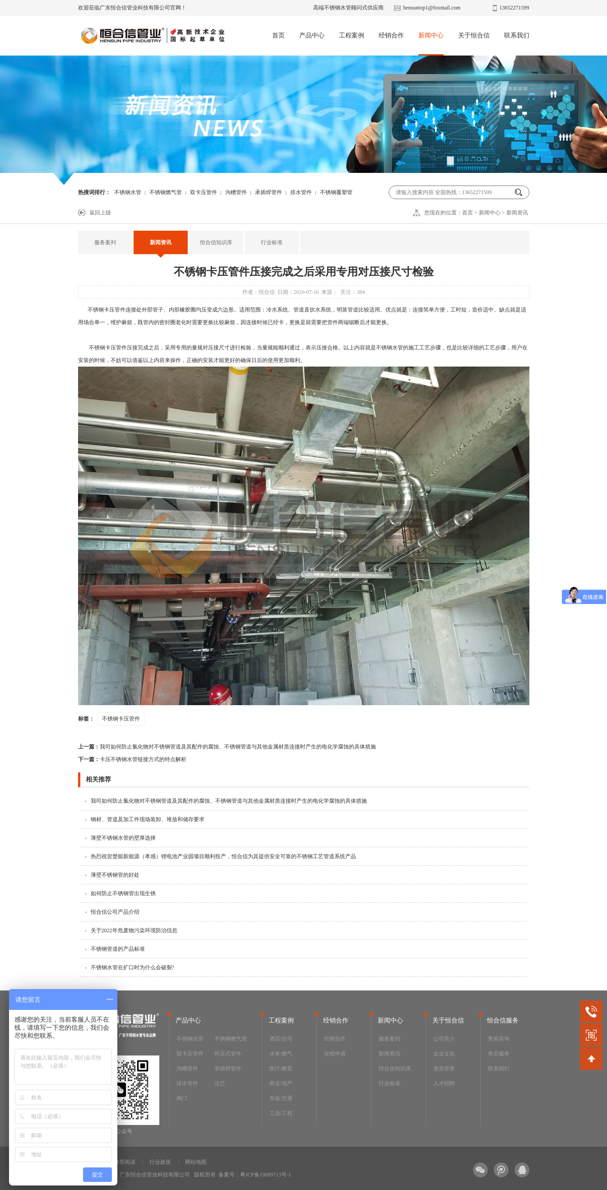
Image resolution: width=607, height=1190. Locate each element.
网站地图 (196, 1162)
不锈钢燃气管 (165, 192)
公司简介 (444, 1039)
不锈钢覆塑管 (336, 192)
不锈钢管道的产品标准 (118, 949)
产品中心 (311, 35)
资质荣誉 (444, 1068)
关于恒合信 (474, 35)
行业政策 (160, 1162)
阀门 (181, 1098)
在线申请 (335, 1054)
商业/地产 (280, 1083)
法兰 (219, 1083)
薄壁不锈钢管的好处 (115, 875)
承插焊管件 (268, 192)
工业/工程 (280, 1113)
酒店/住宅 (280, 1039)
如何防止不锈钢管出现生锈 (123, 893)
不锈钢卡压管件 (106, 310)
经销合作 (391, 35)
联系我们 (516, 35)
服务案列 (105, 242)
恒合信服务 (503, 1020)
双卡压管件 (203, 192)
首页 (278, 35)
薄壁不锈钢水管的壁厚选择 (123, 838)
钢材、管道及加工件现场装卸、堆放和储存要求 (147, 819)
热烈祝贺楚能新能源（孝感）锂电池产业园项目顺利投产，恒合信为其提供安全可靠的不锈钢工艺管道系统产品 (223, 856)
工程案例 (351, 35)
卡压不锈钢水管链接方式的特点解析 (132, 759)
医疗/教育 (280, 1068)
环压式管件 (227, 1054)
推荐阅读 (124, 1162)
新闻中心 (431, 35)
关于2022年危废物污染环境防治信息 (134, 930)
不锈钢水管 (127, 192)
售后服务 (499, 1054)
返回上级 (100, 212)
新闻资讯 (517, 212)
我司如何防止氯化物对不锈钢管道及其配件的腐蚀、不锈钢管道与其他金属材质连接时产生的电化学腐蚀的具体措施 (227, 747)
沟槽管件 (236, 192)
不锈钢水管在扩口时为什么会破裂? (132, 967)
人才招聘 (444, 1083)
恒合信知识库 (216, 242)
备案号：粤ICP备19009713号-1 (254, 1174)
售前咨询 (499, 1039)
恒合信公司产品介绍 (115, 912)
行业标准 (272, 242)
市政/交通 (280, 1098)
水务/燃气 (280, 1054)
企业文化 (444, 1054)
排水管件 (301, 192)
